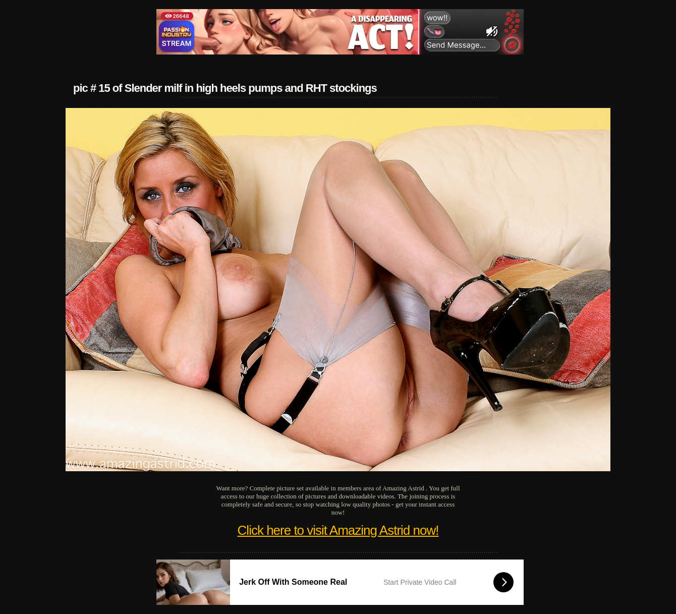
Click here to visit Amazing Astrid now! (338, 530)
